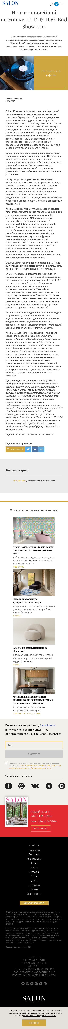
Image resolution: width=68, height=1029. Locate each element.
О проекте (34, 957)
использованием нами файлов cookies (28, 1013)
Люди (34, 867)
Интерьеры (34, 850)
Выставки (34, 871)
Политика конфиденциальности (34, 975)
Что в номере (40, 828)
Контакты (34, 966)
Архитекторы (34, 858)
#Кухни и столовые (31, 713)
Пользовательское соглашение (34, 972)
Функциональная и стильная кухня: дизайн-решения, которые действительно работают (33, 700)
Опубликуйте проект (34, 903)
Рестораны (34, 885)
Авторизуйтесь (19, 481)
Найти (51, 4)
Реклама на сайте (34, 960)
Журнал (34, 889)
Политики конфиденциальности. (39, 1015)
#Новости (17, 616)
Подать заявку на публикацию (34, 969)
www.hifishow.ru (44, 434)
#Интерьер (17, 713)
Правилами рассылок (41, 768)
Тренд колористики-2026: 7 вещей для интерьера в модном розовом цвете (33, 550)
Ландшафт (34, 854)
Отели (34, 880)
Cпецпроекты (34, 893)
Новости (34, 845)
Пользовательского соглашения (35, 766)
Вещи (34, 863)
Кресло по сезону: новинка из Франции (30, 649)
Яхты (34, 876)
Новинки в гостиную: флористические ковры (27, 600)
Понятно (34, 1023)
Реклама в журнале (34, 963)
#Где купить (18, 567)
